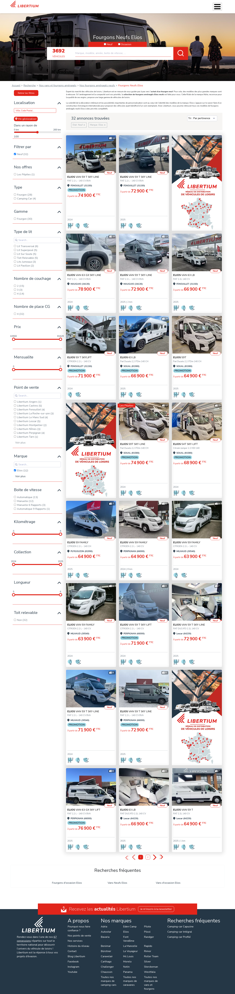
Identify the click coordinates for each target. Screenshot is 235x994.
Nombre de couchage (32, 274)
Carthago (106, 957)
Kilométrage (24, 517)
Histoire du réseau (78, 942)
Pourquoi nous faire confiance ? (79, 924)
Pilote (147, 922)
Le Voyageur (130, 947)
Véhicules (86, 4)
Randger (149, 933)
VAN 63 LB (184, 271)
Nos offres (23, 162)
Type (18, 183)
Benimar (106, 942)
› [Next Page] (154, 853)
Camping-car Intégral (179, 927)
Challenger (107, 962)
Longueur (22, 578)
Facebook (73, 957)
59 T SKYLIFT (79, 353)
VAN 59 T (183, 805)
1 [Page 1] (140, 853)
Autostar (106, 927)
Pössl (147, 927)
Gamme (21, 207)
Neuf (109, 40)
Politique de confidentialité (91, 990)
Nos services (102, 4)
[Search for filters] (37, 236)
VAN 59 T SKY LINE (136, 172)
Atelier (133, 4)
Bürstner (106, 947)
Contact (220, 5)
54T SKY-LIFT (185, 440)
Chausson (106, 968)
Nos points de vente (79, 931)
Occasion (126, 40)
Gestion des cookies (144, 990)
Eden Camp (129, 922)
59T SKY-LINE (132, 440)
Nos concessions (203, 5)
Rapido (148, 942)
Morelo (127, 957)
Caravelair (107, 952)
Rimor (147, 947)
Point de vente (26, 383)
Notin (126, 962)
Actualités (183, 4)
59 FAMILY (77, 538)
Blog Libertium (76, 952)
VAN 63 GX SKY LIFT (83, 805)
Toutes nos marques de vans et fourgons (151, 978)
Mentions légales (119, 990)
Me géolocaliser (26, 114)
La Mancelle (130, 942)
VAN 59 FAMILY (133, 538)
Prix (17, 322)
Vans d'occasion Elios (168, 878)
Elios (126, 927)
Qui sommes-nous (163, 4)
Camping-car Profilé (179, 933)
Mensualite (23, 352)
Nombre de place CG (32, 302)
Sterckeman (151, 962)
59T (179, 353)
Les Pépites (71, 4)
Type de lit (23, 227)
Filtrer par (22, 142)
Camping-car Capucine (180, 922)
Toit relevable (26, 608)
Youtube (72, 968)
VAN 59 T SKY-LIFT (136, 620)
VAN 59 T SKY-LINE (83, 172)
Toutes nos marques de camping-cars (108, 976)
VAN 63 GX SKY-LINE (84, 271)
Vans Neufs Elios (117, 878)
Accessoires (119, 4)
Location (145, 4)
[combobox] (131, 47)
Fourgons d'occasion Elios (67, 878)
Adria (104, 922)
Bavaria (105, 933)
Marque (20, 451)
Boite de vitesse (28, 485)
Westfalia (149, 968)
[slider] (13, 335)
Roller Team (151, 952)
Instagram (73, 962)
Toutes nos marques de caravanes (130, 976)
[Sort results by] (202, 114)
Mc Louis (128, 952)
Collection (22, 547)
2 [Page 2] (147, 853)
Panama (127, 968)
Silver (147, 957)
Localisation (24, 98)
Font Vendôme (128, 934)
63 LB (128, 353)
